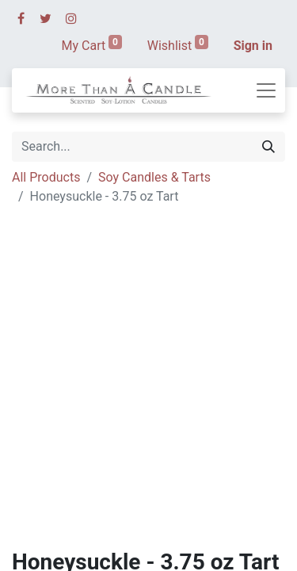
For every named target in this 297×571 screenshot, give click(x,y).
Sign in (253, 45)
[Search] (268, 147)
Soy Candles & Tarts (154, 177)
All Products (46, 177)
